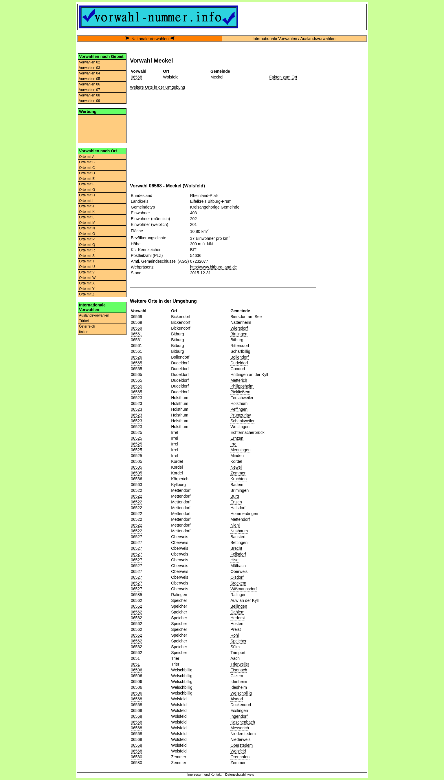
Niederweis (240, 739)
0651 (135, 658)
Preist (235, 629)
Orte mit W (87, 278)
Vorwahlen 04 (89, 73)
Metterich (238, 380)
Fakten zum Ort (283, 77)
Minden (237, 455)
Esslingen (239, 710)
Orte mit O (87, 234)
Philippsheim (241, 386)
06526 (136, 357)
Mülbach (238, 565)
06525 (136, 432)
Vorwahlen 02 (89, 62)
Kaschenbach (242, 722)
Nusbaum (239, 531)
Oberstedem (241, 745)
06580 (136, 757)
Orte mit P (87, 239)
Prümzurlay (240, 415)
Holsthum (238, 403)
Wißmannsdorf (243, 589)
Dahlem (237, 612)
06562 (136, 600)
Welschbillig (241, 693)
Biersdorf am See (246, 316)
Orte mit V (87, 272)
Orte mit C (87, 168)
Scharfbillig (240, 351)
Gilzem (236, 675)
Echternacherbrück (247, 432)
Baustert (237, 536)
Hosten (236, 623)
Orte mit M (87, 223)
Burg (234, 496)
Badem (236, 484)
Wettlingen (239, 426)
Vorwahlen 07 (89, 90)
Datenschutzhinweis (239, 774)
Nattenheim (240, 322)
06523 (136, 397)
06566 (136, 478)
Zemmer (237, 473)
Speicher (238, 641)
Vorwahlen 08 (89, 95)
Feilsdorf (238, 554)
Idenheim (238, 681)
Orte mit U (87, 267)
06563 (136, 484)
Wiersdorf (239, 328)
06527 (136, 536)
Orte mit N (87, 228)
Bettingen (238, 542)
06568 (136, 77)
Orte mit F (86, 184)
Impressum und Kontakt (204, 774)
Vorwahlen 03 (89, 68)
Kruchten (238, 478)
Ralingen (238, 594)
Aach (235, 658)
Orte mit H (87, 195)
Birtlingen (238, 334)
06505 (136, 461)
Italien (83, 332)
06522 (136, 490)
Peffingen (238, 409)
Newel (236, 467)
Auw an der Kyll (244, 600)
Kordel (236, 461)
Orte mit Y (87, 289)
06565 (136, 363)
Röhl (234, 635)
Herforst (237, 617)
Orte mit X (87, 283)
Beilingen (238, 606)
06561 (136, 334)
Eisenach (238, 670)
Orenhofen (239, 757)
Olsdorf (236, 577)
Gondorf (237, 368)
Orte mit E (87, 179)
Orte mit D (87, 173)
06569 (136, 316)
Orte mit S (87, 256)
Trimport (237, 652)
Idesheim (238, 687)
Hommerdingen (244, 513)
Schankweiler (242, 421)
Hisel (234, 560)
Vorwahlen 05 (89, 79)
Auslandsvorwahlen (94, 315)
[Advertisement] (102, 128)
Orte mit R (87, 250)
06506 (136, 670)
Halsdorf (237, 507)
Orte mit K (87, 212)
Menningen (240, 449)
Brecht (236, 548)
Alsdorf (236, 699)
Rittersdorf (239, 345)
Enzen (236, 502)
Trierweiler (239, 664)
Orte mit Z (86, 294)
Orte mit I (86, 201)
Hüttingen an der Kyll (249, 374)
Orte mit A (86, 157)
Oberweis (238, 571)
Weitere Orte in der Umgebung (157, 87)
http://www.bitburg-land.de (213, 267)
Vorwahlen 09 (89, 101)
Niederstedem (243, 733)
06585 (136, 594)
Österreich (87, 326)
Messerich (239, 728)
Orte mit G (87, 190)
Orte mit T (86, 261)
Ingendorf (238, 716)
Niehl (235, 525)
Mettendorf (240, 519)
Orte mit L (86, 217)
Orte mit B (87, 162)
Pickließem (240, 392)
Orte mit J (86, 206)
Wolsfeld (238, 751)
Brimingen (239, 490)
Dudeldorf (239, 363)
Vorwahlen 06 (89, 84)
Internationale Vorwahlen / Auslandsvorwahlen (294, 38)
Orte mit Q (87, 245)
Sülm (235, 646)
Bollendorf (239, 357)
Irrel (233, 444)
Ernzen (236, 438)
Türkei (84, 321)
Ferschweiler (241, 397)
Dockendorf (240, 704)
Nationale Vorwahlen (149, 38)
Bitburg (236, 339)
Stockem (238, 583)
